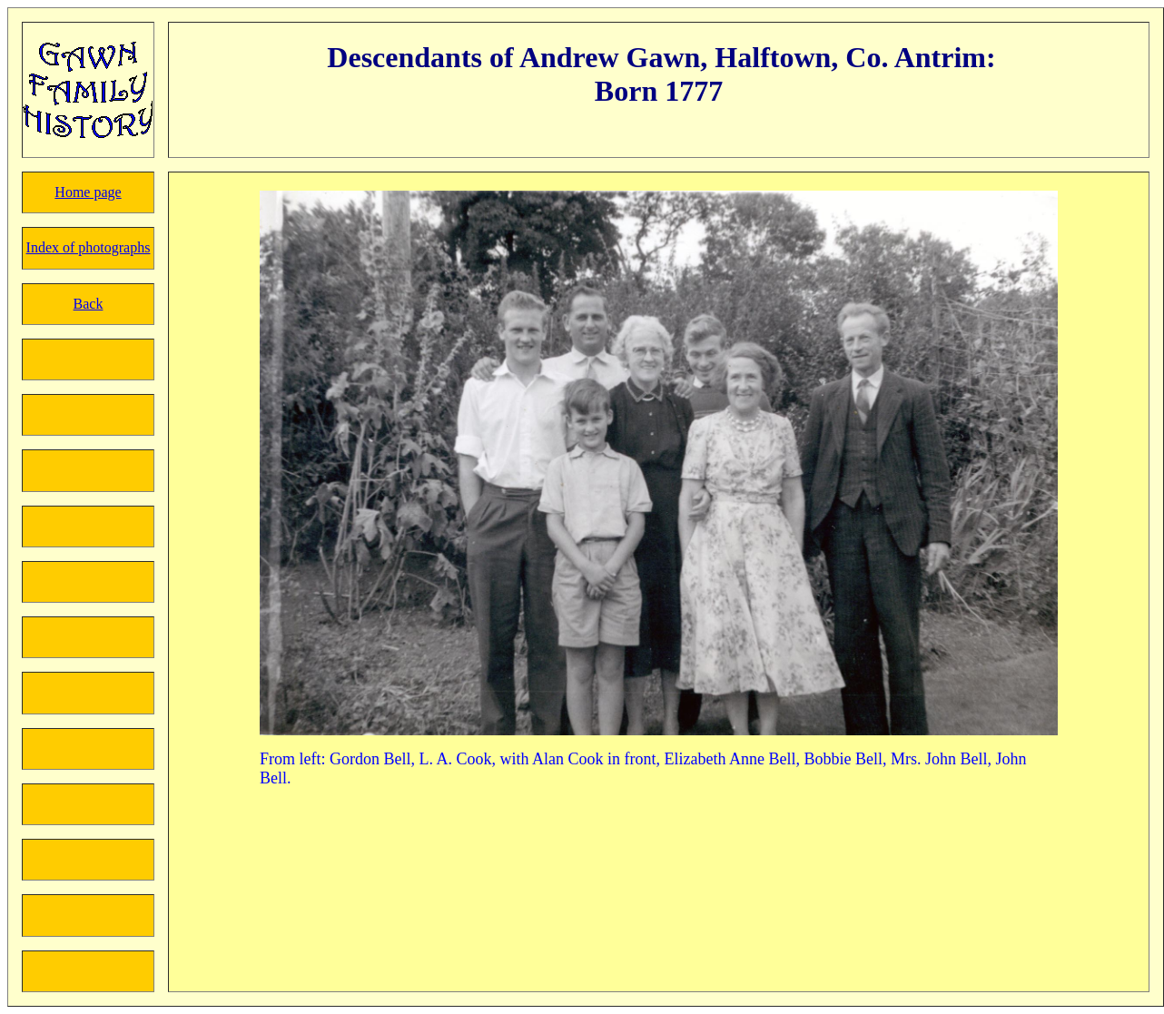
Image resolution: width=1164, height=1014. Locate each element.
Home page (87, 192)
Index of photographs (88, 247)
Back (89, 303)
